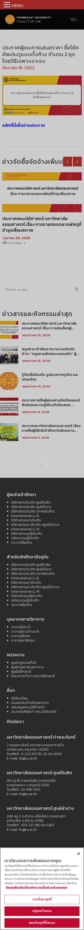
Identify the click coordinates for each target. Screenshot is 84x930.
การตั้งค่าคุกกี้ (42, 899)
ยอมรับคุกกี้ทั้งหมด (42, 922)
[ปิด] (79, 854)
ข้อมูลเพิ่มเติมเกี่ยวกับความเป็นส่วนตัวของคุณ (36, 887)
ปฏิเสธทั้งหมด (42, 911)
